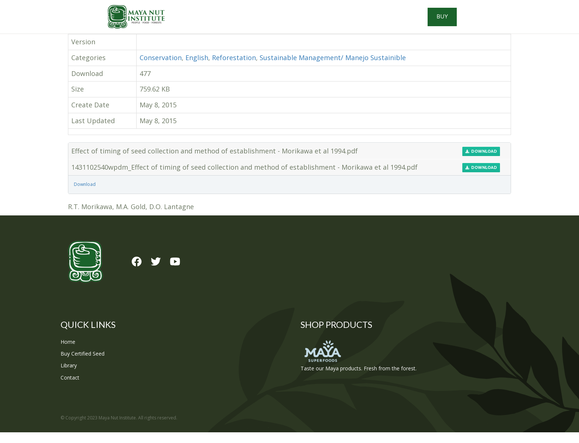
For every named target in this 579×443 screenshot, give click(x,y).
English (196, 68)
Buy (485, 22)
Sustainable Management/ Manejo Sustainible (333, 68)
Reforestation (234, 68)
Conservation (161, 68)
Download (481, 162)
